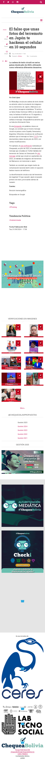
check (4, 30)
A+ (6, 61)
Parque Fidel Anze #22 (22, 750)
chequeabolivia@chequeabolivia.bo (22, 752)
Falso (20, 56)
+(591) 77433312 (23, 754)
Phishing (14, 207)
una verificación (26, 146)
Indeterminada (16, 220)
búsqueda (18, 126)
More (22, 408)
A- (3, 61)
